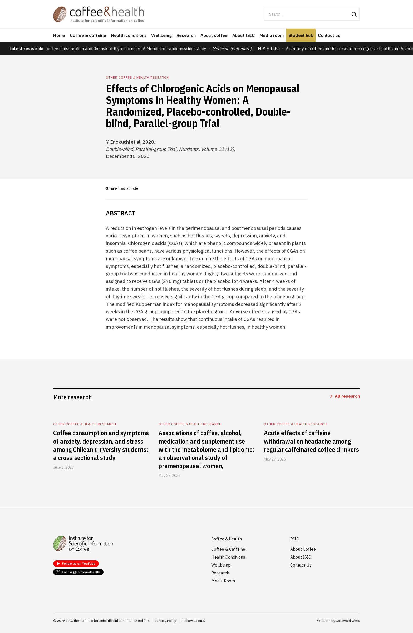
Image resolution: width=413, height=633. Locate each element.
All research (347, 396)
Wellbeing (161, 35)
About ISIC (243, 35)
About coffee (214, 35)
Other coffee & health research (137, 77)
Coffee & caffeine (88, 35)
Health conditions (129, 35)
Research (186, 35)
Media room (271, 35)
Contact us (329, 35)
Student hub (300, 35)
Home (59, 35)
